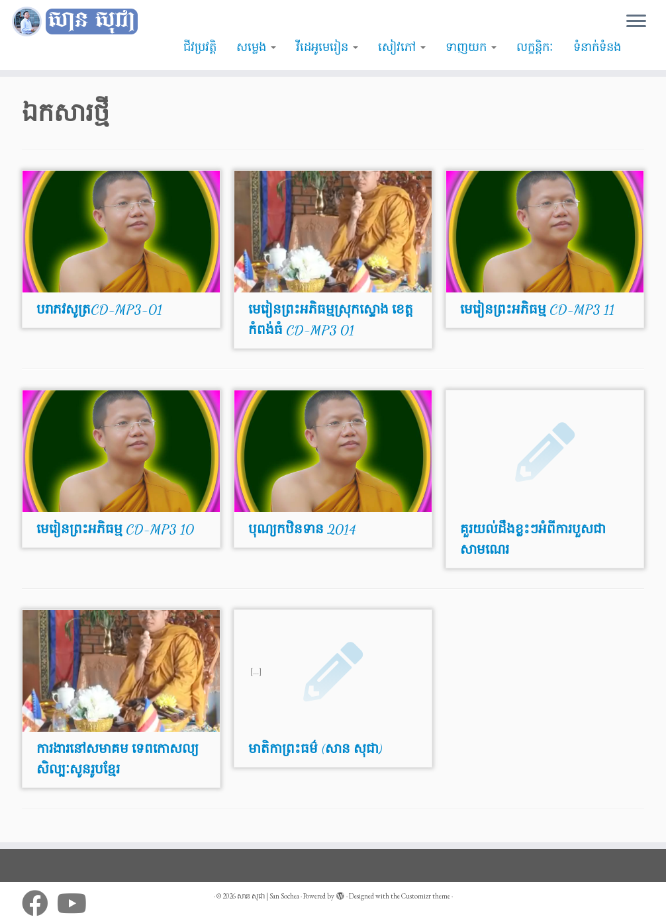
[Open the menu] (636, 22)
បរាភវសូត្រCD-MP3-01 (99, 310)
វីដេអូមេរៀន (327, 47)
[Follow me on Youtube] (76, 903)
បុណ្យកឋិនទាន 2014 (302, 529)
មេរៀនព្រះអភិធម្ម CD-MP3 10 (115, 529)
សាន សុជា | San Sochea (268, 896)
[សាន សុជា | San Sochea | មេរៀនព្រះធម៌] (78, 22)
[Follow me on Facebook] (39, 903)
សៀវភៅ (402, 47)
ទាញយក (471, 47)
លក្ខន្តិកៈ (534, 47)
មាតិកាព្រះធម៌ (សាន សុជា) (315, 749)
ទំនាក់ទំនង (597, 47)
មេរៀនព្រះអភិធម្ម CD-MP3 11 (537, 310)
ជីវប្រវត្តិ (199, 47)
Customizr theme (425, 896)
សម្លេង (256, 47)
